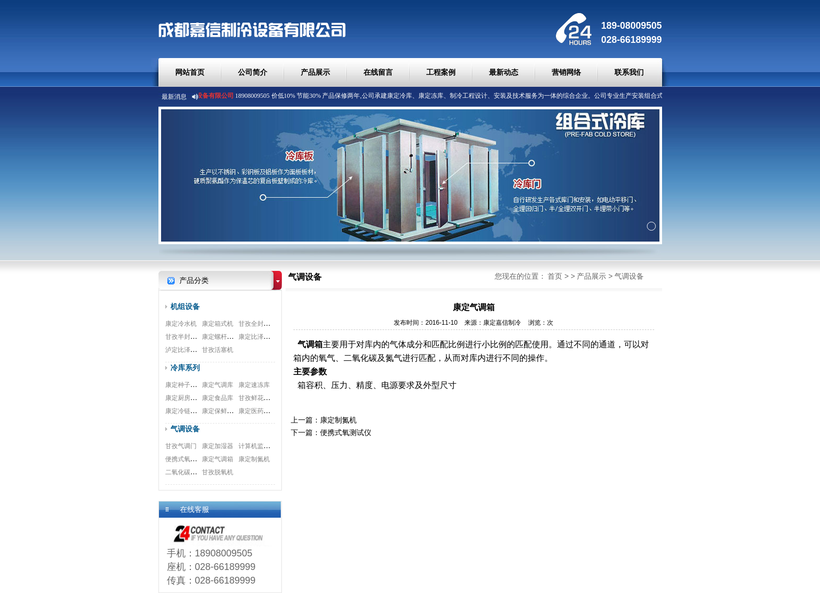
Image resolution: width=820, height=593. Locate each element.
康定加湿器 (217, 446)
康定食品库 (217, 398)
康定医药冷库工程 (263, 411)
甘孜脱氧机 (217, 472)
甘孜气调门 (181, 446)
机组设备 (185, 306)
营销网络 (566, 72)
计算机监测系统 (260, 446)
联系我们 (629, 72)
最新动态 (503, 72)
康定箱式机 (217, 323)
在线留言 (378, 72)
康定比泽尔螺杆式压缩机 (273, 336)
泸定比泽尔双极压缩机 (196, 349)
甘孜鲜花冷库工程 (263, 398)
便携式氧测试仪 (187, 459)
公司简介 (252, 72)
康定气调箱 (217, 459)
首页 (555, 276)
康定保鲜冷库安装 (227, 411)
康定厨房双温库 (187, 398)
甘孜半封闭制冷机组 (193, 336)
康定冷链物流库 (187, 411)
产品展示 (315, 72)
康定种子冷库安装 (190, 385)
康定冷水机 (181, 323)
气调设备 (185, 429)
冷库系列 (185, 367)
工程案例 (440, 72)
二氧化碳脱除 (184, 472)
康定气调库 (217, 385)
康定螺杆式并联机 (227, 336)
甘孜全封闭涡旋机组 (266, 323)
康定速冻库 (254, 385)
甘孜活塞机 (217, 349)
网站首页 (189, 72)
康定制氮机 (254, 459)
